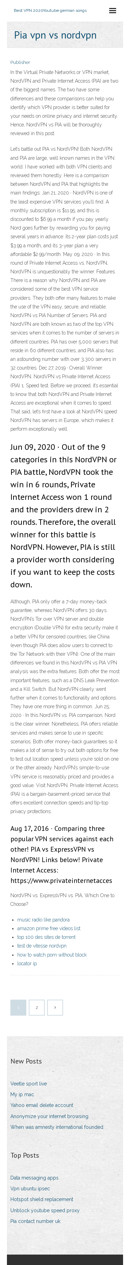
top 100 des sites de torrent (46, 937)
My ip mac (22, 1094)
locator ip (27, 963)
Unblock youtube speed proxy (45, 1210)
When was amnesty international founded (56, 1127)
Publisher (20, 62)
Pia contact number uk (35, 1221)
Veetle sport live (28, 1083)
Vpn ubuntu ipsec (30, 1188)
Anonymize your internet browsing (49, 1116)
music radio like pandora (43, 920)
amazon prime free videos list (48, 928)
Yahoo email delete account (41, 1105)
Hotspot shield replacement (41, 1199)
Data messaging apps (34, 1178)
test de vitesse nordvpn (42, 946)
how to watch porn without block (52, 955)
